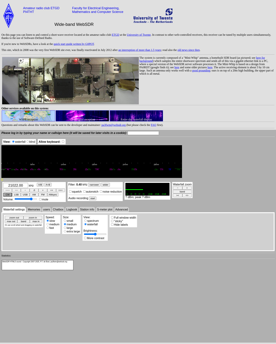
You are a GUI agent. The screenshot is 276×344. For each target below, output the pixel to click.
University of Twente (139, 34)
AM (34, 194)
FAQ (153, 124)
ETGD (115, 34)
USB (25, 194)
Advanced (121, 209)
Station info (87, 209)
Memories (34, 209)
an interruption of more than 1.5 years (139, 49)
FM (42, 194)
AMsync (53, 194)
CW (8, 194)
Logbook (71, 209)
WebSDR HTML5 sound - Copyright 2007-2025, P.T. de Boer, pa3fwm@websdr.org (34, 262)
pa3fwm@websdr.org (113, 124)
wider (105, 184)
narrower (94, 184)
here (176, 67)
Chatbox (58, 209)
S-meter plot (104, 209)
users (46, 209)
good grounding (201, 70)
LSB (16, 194)
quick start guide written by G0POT (74, 43)
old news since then (188, 49)
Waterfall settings (14, 209)
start (92, 198)
